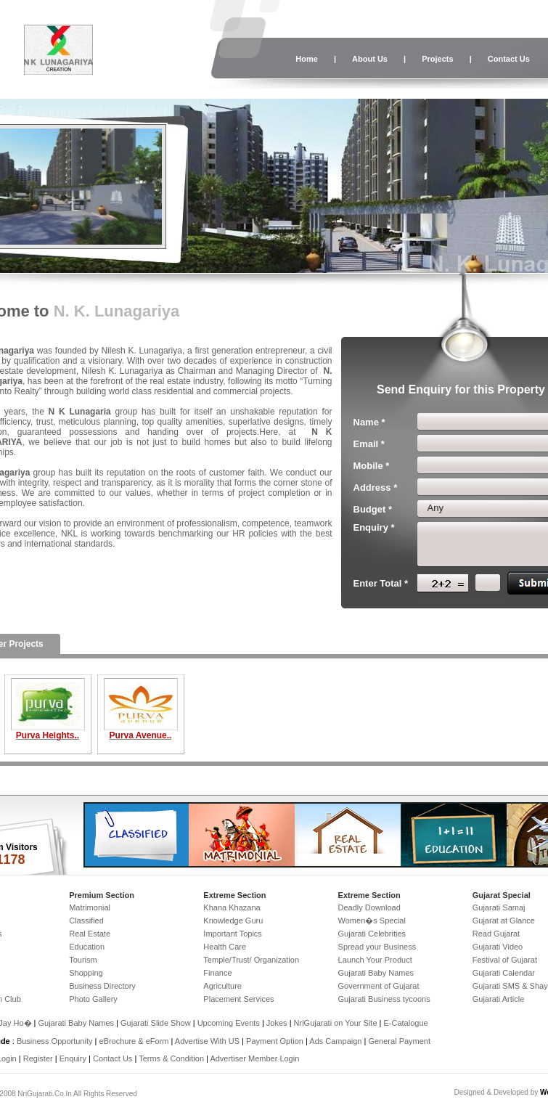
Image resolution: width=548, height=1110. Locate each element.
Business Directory (102, 986)
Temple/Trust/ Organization (251, 959)
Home (306, 58)
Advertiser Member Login (254, 1058)
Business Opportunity (55, 1041)
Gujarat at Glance (504, 920)
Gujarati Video (498, 946)
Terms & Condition (171, 1058)
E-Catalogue (405, 1023)
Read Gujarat (496, 933)
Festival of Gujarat (505, 959)
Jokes (278, 1023)
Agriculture (222, 986)
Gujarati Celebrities (372, 933)
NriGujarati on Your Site (335, 1023)
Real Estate (89, 933)
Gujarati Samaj (499, 907)
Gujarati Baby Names (376, 972)
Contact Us (509, 58)
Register (38, 1058)
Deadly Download (369, 907)
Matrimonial (89, 907)
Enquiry (74, 1058)
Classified (86, 920)
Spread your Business (377, 946)
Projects (437, 58)
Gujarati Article (499, 999)
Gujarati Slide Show (156, 1023)
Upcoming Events (228, 1023)
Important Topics (232, 933)
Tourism (83, 959)
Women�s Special (372, 920)
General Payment (399, 1041)
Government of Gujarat (379, 986)
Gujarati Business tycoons (384, 999)
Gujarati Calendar (504, 972)
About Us (370, 58)
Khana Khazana (231, 907)
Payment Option (274, 1041)
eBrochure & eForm (133, 1041)
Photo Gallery (93, 999)
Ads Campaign (335, 1041)
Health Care (224, 946)
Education (87, 946)
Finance (217, 972)
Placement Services (238, 999)
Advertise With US (207, 1041)
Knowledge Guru (233, 920)
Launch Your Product (375, 959)
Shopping (86, 972)
